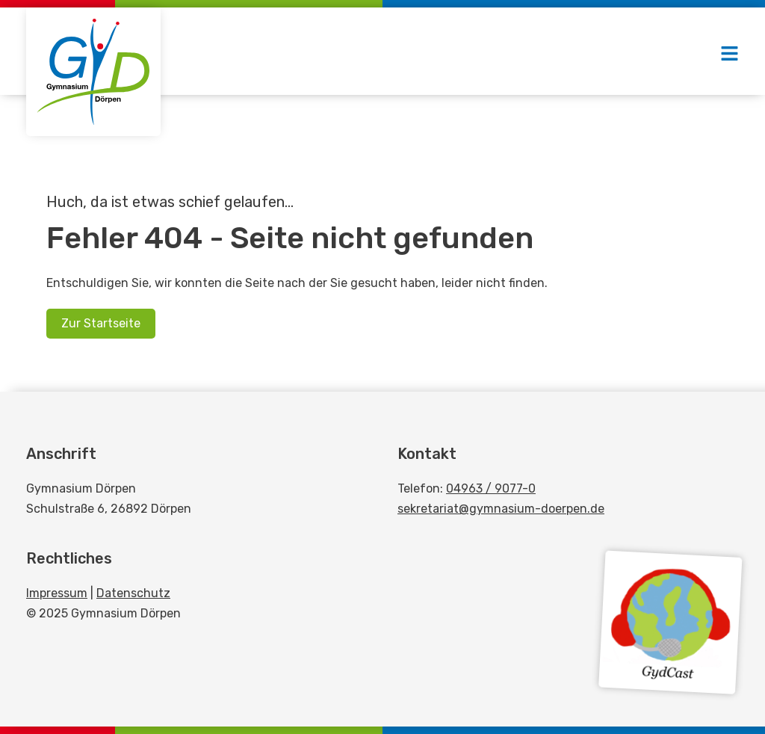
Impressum (56, 593)
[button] (729, 55)
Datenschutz (133, 593)
